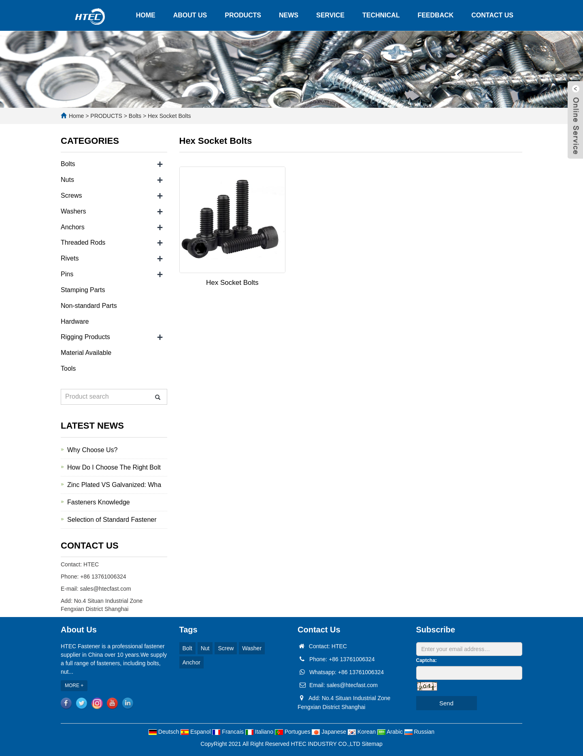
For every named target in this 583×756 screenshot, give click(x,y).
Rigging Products (85, 336)
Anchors (73, 227)
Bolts (135, 116)
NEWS (288, 15)
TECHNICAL (381, 15)
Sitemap (372, 744)
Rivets (70, 258)
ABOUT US (190, 15)
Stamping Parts (83, 289)
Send (446, 703)
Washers (73, 211)
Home (76, 116)
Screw (226, 648)
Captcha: (426, 660)
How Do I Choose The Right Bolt (114, 467)
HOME (145, 15)
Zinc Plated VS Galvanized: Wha (114, 484)
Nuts (67, 179)
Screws (71, 195)
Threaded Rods (83, 242)
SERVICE (330, 15)
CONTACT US (492, 15)
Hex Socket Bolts (168, 116)
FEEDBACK (435, 15)
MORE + (74, 685)
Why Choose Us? (92, 449)
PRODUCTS (243, 15)
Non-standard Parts (89, 305)
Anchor (191, 662)
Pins (67, 274)
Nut (205, 648)
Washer (252, 648)
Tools (68, 368)
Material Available (86, 352)
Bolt (187, 648)
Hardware (75, 321)
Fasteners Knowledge (98, 502)
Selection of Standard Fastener (112, 519)
